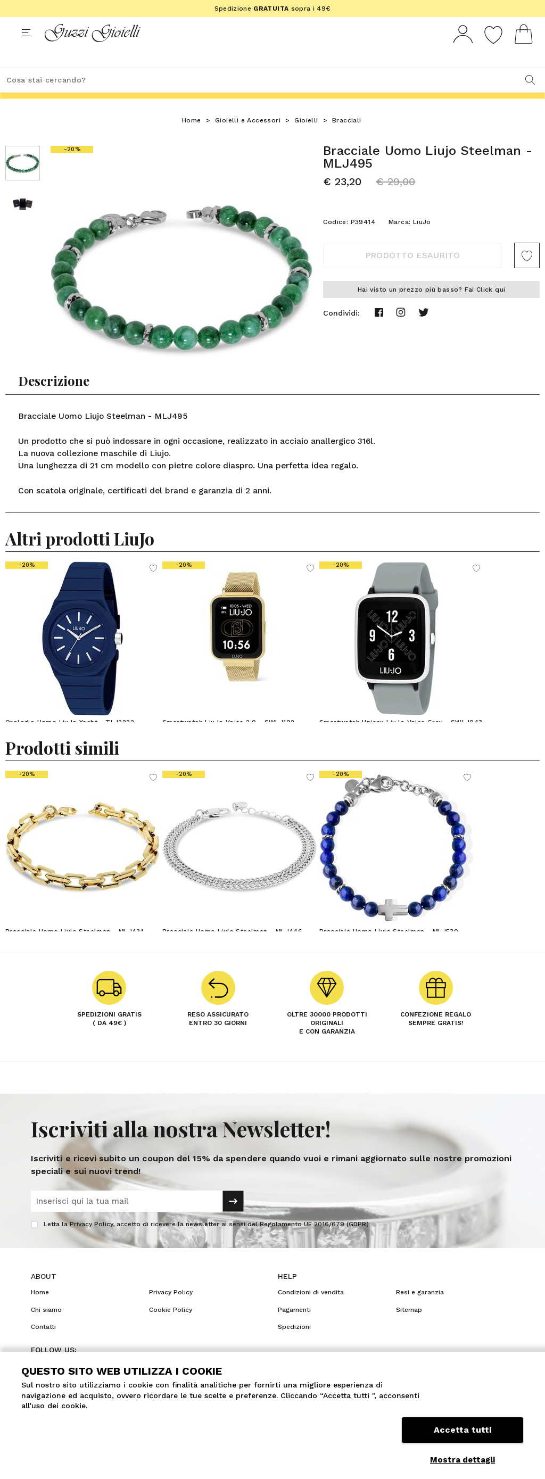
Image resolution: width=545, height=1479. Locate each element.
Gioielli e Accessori (247, 140)
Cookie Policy (170, 1329)
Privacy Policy (91, 1243)
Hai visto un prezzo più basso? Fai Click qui (432, 309)
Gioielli (306, 140)
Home (191, 140)
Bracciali (346, 140)
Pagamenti (294, 1329)
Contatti (43, 1346)
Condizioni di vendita (311, 1312)
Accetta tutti (462, 1435)
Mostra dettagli (462, 1460)
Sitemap (409, 1329)
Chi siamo (46, 1329)
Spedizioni (294, 1346)
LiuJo (422, 241)
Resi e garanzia (420, 1312)
